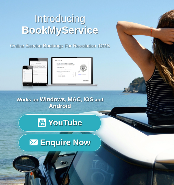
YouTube (60, 122)
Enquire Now (60, 142)
